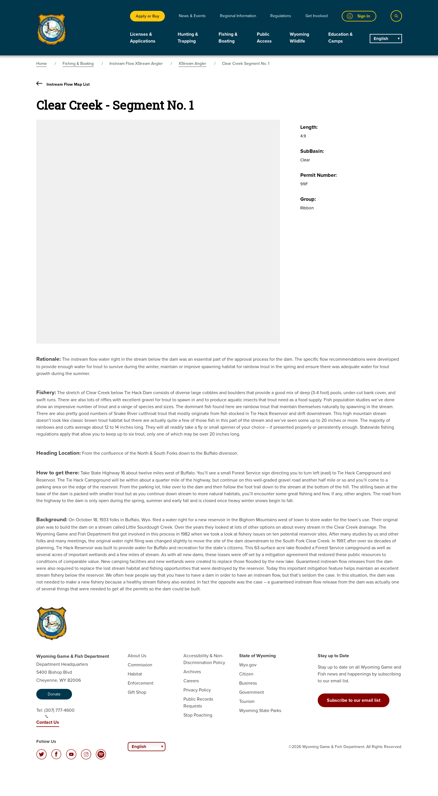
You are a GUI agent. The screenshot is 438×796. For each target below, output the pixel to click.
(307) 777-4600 (59, 712)
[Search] (396, 16)
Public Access (264, 37)
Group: (308, 199)
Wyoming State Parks (260, 710)
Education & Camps (340, 37)
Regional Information (238, 16)
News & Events (192, 16)
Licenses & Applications (142, 37)
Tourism (247, 701)
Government (251, 692)
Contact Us (47, 722)
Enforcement (140, 683)
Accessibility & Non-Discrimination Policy (204, 659)
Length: (309, 127)
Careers (191, 680)
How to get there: (57, 472)
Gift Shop (137, 692)
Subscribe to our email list (353, 700)
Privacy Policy (197, 690)
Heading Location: (58, 453)
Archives (192, 671)
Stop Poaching (197, 715)
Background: (51, 519)
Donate (54, 694)
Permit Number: (318, 175)
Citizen (246, 674)
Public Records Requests (198, 702)
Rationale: (48, 359)
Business (248, 683)
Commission (140, 664)
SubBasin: (312, 151)
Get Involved (316, 16)
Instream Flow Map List (63, 84)
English (381, 38)
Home (41, 64)
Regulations (280, 16)
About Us (137, 655)
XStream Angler (192, 64)
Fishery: (46, 392)
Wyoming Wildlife (299, 37)
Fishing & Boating (228, 37)
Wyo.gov (248, 664)
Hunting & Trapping (188, 37)
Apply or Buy (147, 16)
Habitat (135, 674)
